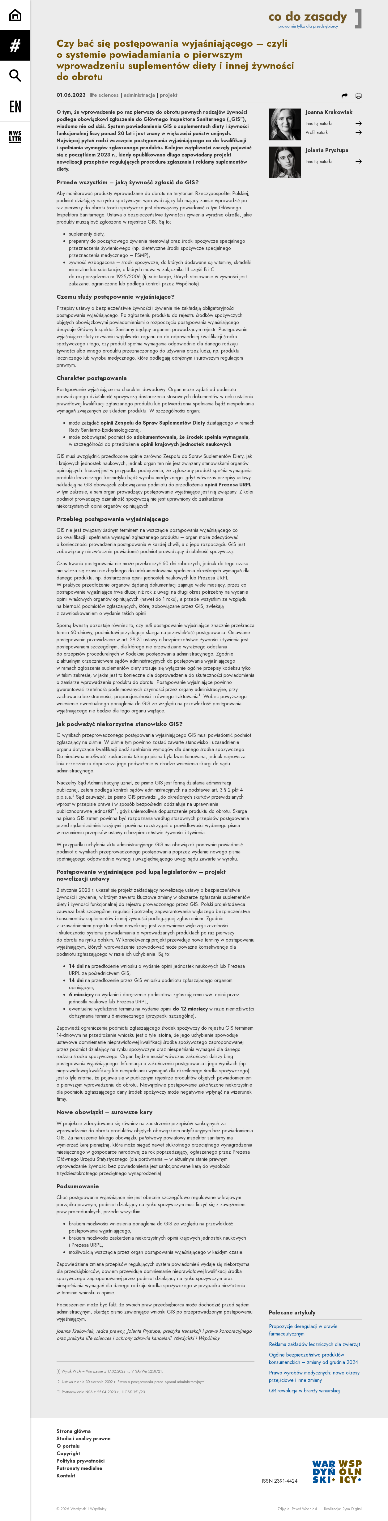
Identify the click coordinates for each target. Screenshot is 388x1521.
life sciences (104, 95)
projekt (168, 95)
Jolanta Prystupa (327, 150)
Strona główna (74, 1431)
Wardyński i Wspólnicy (88, 1509)
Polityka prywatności (80, 1460)
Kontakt (66, 1475)
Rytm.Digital (352, 1509)
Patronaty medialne (79, 1468)
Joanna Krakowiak (329, 112)
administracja (139, 95)
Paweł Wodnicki (304, 1509)
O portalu (68, 1446)
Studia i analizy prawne (84, 1438)
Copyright (68, 1453)
